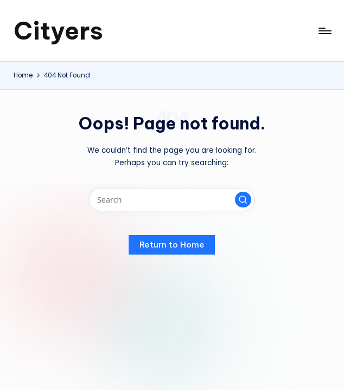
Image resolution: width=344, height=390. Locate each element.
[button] (243, 200)
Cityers (58, 30)
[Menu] (324, 31)
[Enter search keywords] (171, 199)
